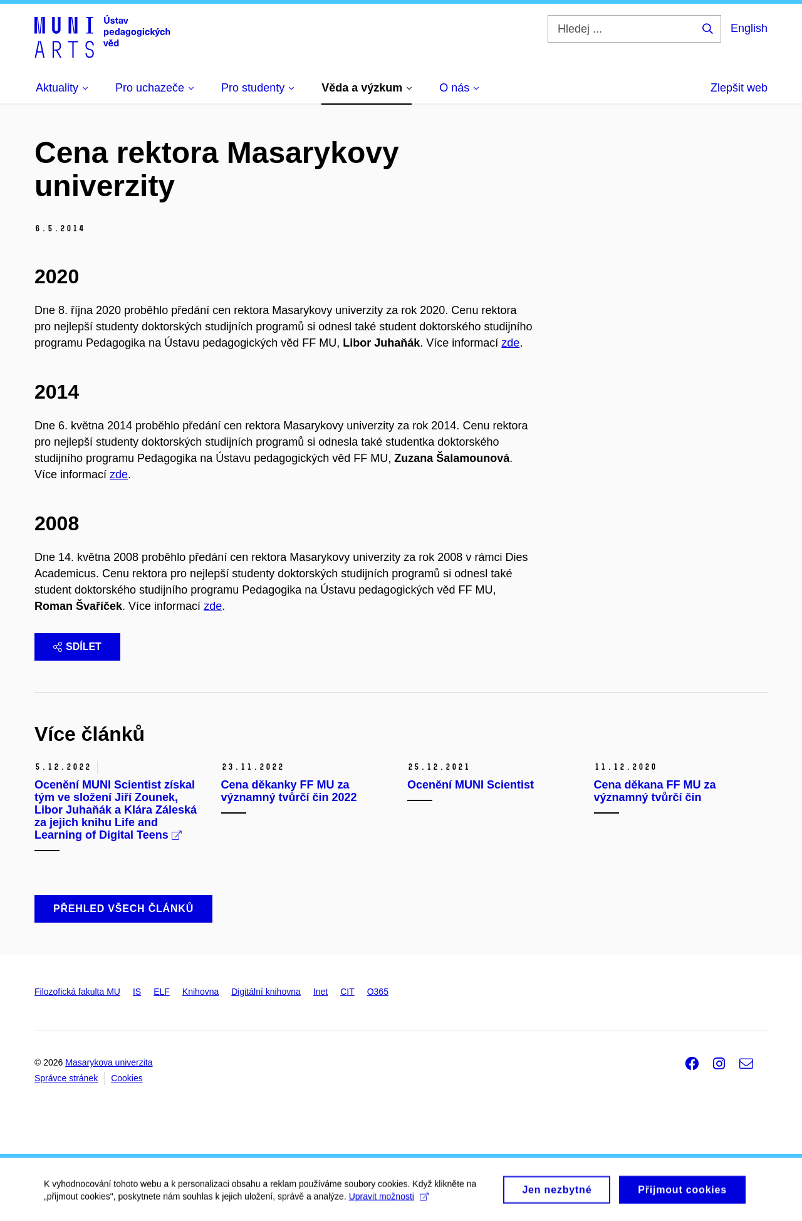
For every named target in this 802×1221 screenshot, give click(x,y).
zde (510, 343)
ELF (162, 992)
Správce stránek (66, 1078)
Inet (320, 992)
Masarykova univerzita (108, 1062)
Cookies (127, 1078)
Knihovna (200, 992)
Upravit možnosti (389, 1202)
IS (137, 992)
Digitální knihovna (266, 992)
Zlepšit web (739, 87)
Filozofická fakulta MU (77, 992)
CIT (347, 992)
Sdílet (77, 646)
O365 (377, 992)
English (749, 28)
